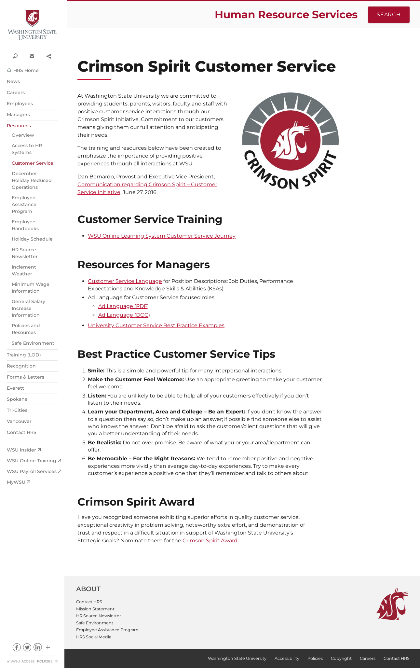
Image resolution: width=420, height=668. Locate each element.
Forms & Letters (25, 377)
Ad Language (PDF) (123, 306)
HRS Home (26, 70)
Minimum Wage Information (30, 287)
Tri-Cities (17, 410)
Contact (31, 55)
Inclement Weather (24, 270)
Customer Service (32, 163)
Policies (44, 661)
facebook (16, 649)
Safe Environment (33, 343)
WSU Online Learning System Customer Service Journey (162, 236)
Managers (18, 115)
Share (48, 55)
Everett (15, 388)
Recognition (21, 366)
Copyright (341, 658)
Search (389, 14)
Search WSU (15, 55)
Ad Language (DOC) (124, 315)
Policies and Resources (26, 329)
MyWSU (16, 482)
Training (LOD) (24, 355)
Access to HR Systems (27, 149)
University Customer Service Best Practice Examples (156, 325)
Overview (23, 135)
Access (27, 661)
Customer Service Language (125, 281)
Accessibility (287, 658)
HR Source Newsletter (25, 253)
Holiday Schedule (32, 239)
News (13, 81)
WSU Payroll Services (32, 471)
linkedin (37, 649)
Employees (20, 103)
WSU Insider (21, 450)
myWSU (13, 661)
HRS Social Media (93, 636)
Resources (19, 126)
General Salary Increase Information (28, 308)
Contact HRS (21, 432)
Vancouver (19, 421)
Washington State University (32, 25)
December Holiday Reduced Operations (32, 180)
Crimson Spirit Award (210, 540)
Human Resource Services (286, 14)
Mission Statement (95, 608)
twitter (27, 649)
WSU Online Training (31, 461)
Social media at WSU (48, 649)
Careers (16, 92)
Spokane (17, 399)
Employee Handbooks (25, 225)
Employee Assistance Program (24, 204)
